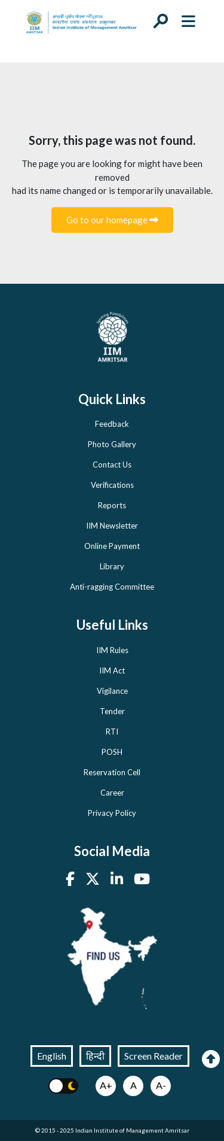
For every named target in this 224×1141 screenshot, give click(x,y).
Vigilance (112, 691)
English (51, 1055)
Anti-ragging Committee (112, 586)
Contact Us (112, 464)
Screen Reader (153, 1055)
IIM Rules (112, 650)
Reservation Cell (112, 772)
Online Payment (112, 546)
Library (112, 566)
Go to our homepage (112, 219)
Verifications (112, 485)
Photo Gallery (112, 444)
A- (161, 1085)
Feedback (112, 424)
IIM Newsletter (112, 525)
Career (112, 792)
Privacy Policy (112, 813)
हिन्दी (95, 1055)
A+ (106, 1085)
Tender (112, 711)
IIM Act (112, 670)
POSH (112, 752)
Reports (112, 505)
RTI (112, 731)
